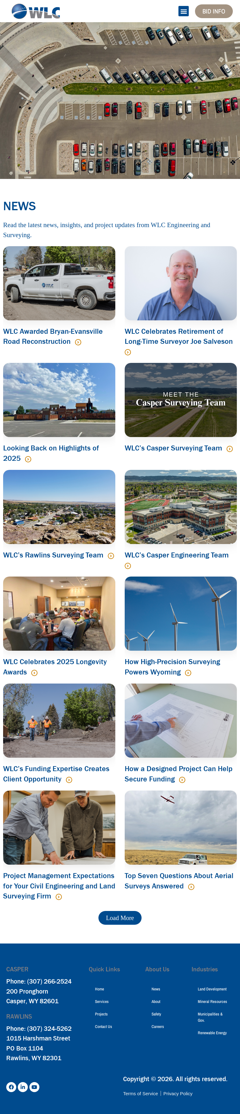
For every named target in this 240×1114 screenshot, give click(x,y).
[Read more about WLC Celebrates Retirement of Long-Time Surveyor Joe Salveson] (128, 352)
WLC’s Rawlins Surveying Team (54, 555)
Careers (158, 1026)
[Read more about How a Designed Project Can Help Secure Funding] (182, 780)
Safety (156, 1014)
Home (99, 989)
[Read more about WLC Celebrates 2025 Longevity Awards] (34, 673)
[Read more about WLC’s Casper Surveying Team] (230, 449)
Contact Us (103, 1026)
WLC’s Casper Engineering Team (177, 555)
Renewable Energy (212, 1032)
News (156, 989)
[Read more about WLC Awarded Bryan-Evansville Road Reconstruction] (78, 342)
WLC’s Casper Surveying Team (174, 448)
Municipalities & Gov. (210, 1017)
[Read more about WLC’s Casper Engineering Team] (128, 566)
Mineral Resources (212, 1001)
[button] (183, 11)
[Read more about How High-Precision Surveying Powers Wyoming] (188, 673)
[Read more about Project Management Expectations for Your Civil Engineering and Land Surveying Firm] (59, 897)
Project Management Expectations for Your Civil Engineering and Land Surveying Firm (59, 886)
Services (102, 1001)
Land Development (212, 989)
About (156, 1001)
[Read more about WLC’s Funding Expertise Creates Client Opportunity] (69, 780)
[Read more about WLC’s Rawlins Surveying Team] (111, 556)
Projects (101, 1014)
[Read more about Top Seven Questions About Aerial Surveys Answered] (191, 887)
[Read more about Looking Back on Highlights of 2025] (28, 459)
